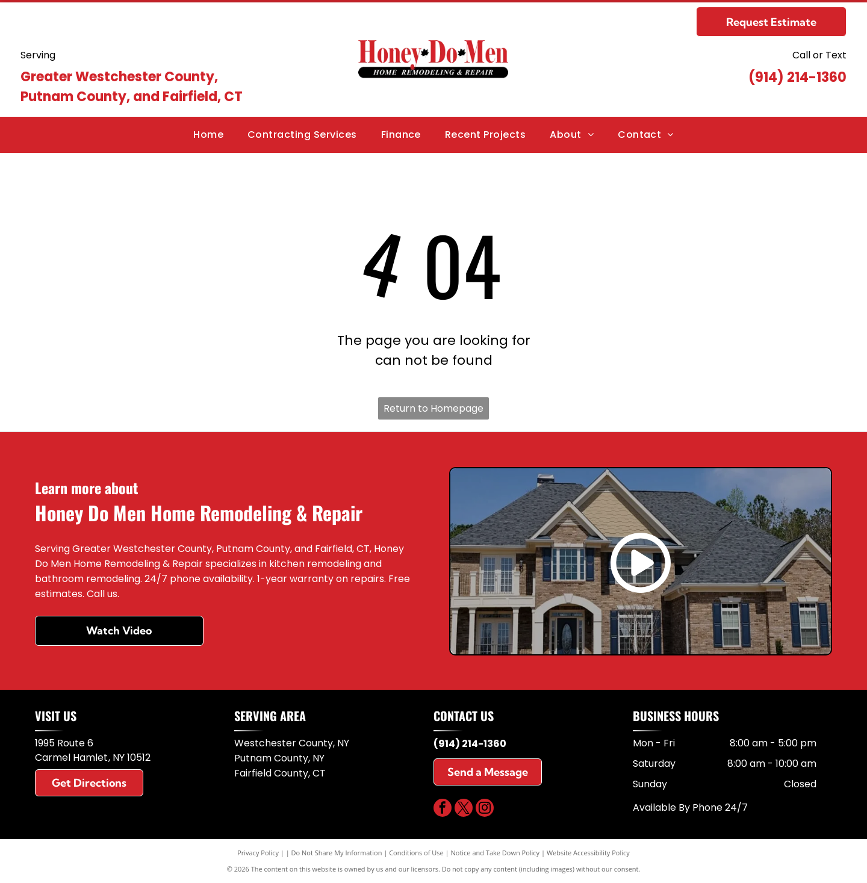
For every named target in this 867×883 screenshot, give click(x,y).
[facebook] (443, 809)
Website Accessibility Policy (588, 852)
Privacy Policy (258, 852)
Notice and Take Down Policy (495, 852)
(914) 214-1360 (797, 77)
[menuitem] (208, 135)
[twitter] (464, 809)
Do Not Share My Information (336, 852)
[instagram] (485, 809)
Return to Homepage (433, 408)
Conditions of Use (416, 852)
